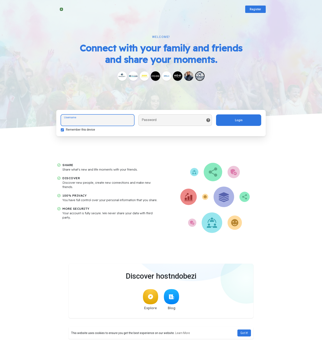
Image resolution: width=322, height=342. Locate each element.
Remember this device (81, 130)
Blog (171, 300)
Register (255, 9)
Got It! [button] (244, 333)
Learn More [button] (182, 333)
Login (238, 120)
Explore (150, 300)
